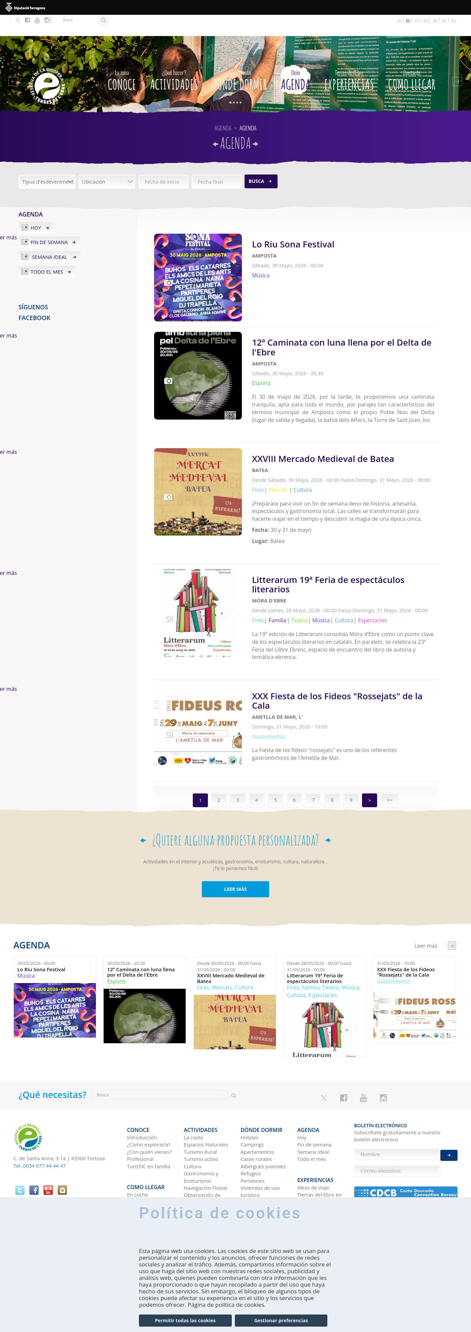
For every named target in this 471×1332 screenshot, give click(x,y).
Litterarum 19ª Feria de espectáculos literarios (315, 932)
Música (26, 930)
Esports (116, 935)
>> (389, 754)
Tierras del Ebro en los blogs (319, 1142)
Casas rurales (256, 1108)
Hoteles (249, 1086)
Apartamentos (257, 1101)
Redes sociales (314, 1167)
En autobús (140, 1145)
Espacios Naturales (206, 1093)
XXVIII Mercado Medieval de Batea (231, 932)
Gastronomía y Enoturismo (201, 1126)
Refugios (251, 1122)
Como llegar (412, 57)
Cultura (244, 941)
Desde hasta (229, 920)
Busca (256, 160)
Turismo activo (201, 1108)
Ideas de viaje (313, 1131)
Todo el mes (47, 250)
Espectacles (322, 949)
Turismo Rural (200, 1101)
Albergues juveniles (263, 1115)
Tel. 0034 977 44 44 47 (39, 1119)
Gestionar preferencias (281, 1320)
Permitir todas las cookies (185, 1320)
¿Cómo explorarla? (149, 1093)
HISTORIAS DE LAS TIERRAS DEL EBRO (319, 1157)
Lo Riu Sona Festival (41, 923)
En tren (135, 1160)
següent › (452, 900)
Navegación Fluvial (205, 1137)
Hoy (36, 206)
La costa (193, 1086)
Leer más (345, 246)
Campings (252, 1093)
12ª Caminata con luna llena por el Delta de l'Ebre (141, 926)
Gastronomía (393, 935)
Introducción (142, 1086)
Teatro (330, 941)
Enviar (449, 1124)
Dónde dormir (239, 57)
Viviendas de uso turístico (260, 1140)
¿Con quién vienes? (149, 1101)
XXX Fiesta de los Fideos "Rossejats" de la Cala (406, 926)
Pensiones (252, 1129)
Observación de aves (202, 1147)
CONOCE (122, 57)
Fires (203, 941)
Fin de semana (49, 221)
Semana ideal (50, 235)
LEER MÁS (235, 843)
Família (311, 941)
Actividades (174, 57)
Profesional (140, 1108)
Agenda (295, 57)
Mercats (222, 941)
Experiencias (349, 57)
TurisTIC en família (149, 1115)
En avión (137, 1153)
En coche (137, 1138)
